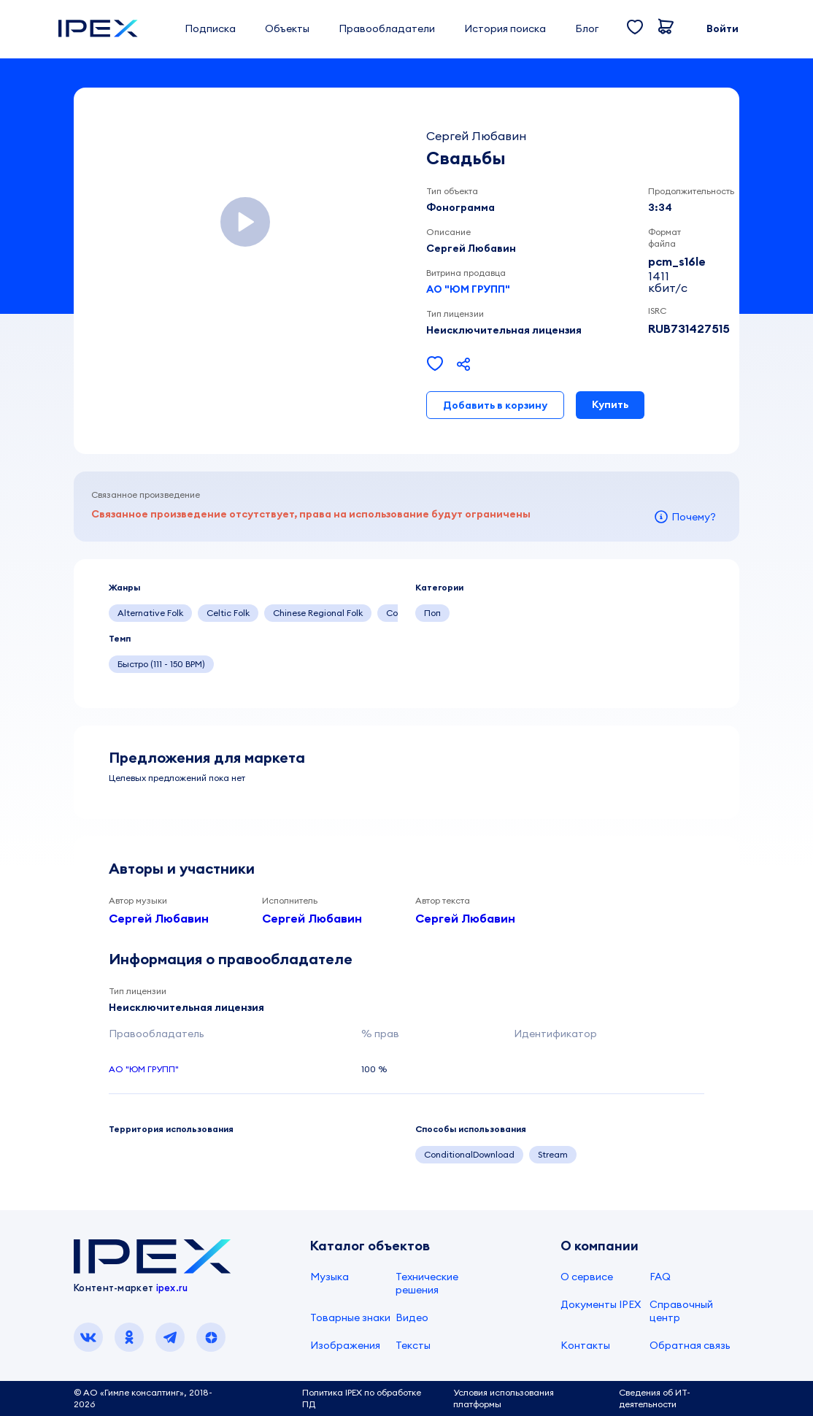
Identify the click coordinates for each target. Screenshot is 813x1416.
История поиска (505, 28)
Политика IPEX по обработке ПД (361, 1398)
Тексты (413, 1345)
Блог (586, 28)
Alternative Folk (150, 612)
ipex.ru (172, 1287)
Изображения (345, 1345)
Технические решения (427, 1283)
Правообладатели (387, 28)
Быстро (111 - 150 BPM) (161, 663)
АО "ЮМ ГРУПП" (468, 289)
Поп (432, 612)
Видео (412, 1317)
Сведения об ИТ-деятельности (654, 1398)
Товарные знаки (350, 1317)
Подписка (210, 28)
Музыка (329, 1276)
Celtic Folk (228, 612)
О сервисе (586, 1276)
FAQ (660, 1276)
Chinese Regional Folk (318, 612)
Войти (722, 28)
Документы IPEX (600, 1304)
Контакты (585, 1345)
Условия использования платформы (503, 1398)
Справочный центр (681, 1311)
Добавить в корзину (495, 405)
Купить (610, 404)
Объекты (287, 28)
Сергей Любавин (159, 918)
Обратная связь (690, 1345)
